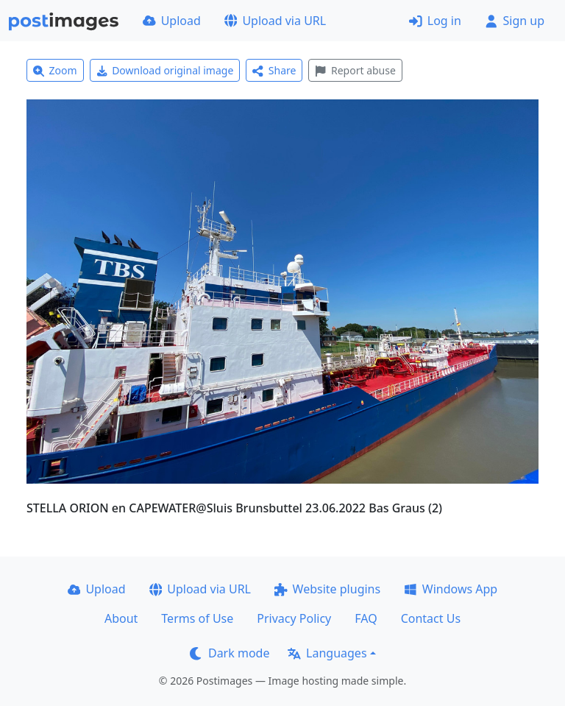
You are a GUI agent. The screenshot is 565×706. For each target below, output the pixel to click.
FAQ (366, 618)
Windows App (450, 589)
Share (274, 70)
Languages (327, 653)
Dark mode (229, 653)
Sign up (514, 21)
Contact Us (431, 618)
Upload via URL (275, 21)
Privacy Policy (294, 618)
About (121, 618)
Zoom (55, 70)
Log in (435, 21)
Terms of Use (197, 618)
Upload (172, 21)
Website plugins (327, 589)
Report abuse (355, 70)
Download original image (165, 70)
